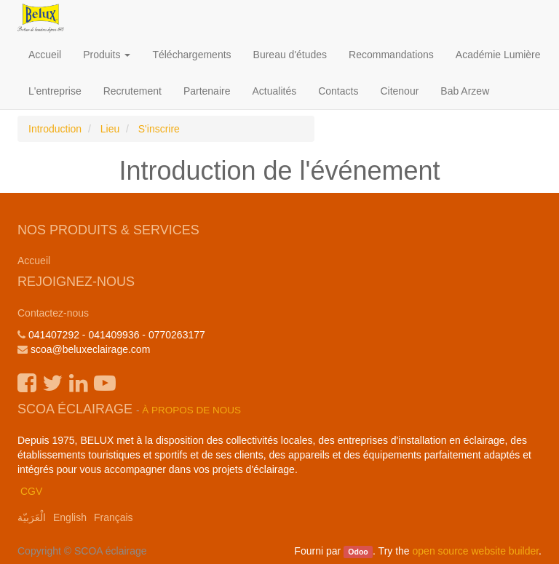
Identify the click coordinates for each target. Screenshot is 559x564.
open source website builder (476, 551)
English (70, 517)
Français (113, 517)
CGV (31, 491)
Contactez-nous (53, 313)
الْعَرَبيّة (31, 517)
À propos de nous (191, 410)
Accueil (33, 260)
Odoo (358, 551)
